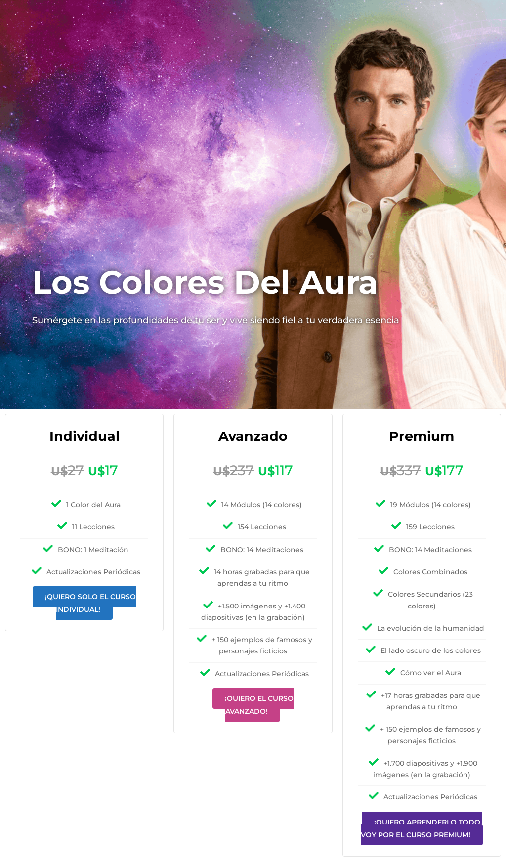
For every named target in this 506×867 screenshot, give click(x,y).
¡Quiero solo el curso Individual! (90, 605)
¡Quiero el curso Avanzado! (259, 708)
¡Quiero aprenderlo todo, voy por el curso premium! (421, 834)
